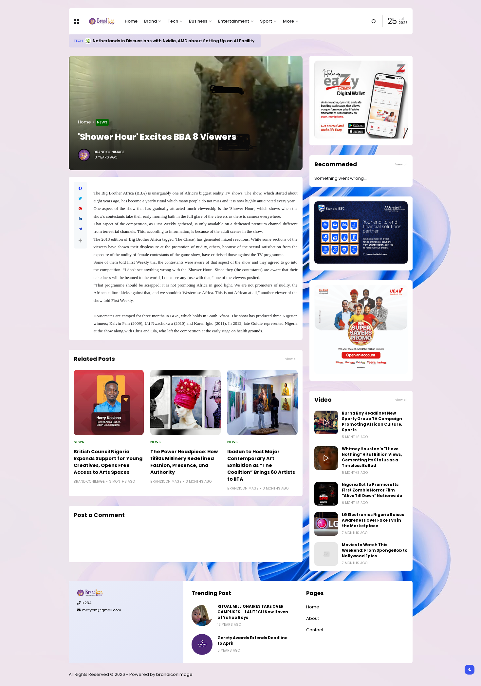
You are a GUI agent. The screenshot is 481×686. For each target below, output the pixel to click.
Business (198, 21)
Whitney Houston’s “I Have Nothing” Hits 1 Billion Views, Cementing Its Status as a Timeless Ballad (372, 457)
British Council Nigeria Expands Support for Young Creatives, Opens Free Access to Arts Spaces (108, 461)
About (312, 618)
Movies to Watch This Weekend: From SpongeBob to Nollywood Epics (375, 550)
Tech (173, 21)
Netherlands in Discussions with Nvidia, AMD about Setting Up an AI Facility (173, 41)
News (102, 122)
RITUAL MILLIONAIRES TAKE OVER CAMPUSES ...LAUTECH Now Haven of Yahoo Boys (252, 612)
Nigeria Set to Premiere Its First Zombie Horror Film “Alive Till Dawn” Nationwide (372, 490)
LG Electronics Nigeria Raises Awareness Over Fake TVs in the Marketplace (373, 520)
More (288, 21)
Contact (314, 630)
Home (131, 21)
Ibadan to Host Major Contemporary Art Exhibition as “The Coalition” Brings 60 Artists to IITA (261, 465)
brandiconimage (174, 674)
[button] (80, 240)
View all (291, 359)
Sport (266, 21)
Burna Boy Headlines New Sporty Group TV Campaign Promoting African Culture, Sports (372, 422)
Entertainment (233, 21)
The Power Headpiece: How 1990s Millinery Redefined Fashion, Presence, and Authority (184, 461)
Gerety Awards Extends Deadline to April (252, 640)
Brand (150, 21)
